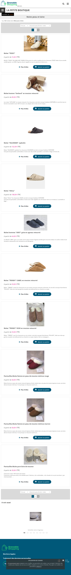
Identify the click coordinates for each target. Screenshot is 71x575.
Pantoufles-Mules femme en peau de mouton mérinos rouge (26, 376)
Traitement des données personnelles (17, 558)
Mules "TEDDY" (9, 53)
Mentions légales (9, 554)
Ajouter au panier (43, 67)
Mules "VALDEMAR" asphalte (14, 143)
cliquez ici (38, 566)
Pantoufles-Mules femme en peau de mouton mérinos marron (27, 424)
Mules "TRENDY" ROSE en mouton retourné (20, 328)
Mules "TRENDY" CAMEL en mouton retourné (20, 280)
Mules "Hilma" (9, 191)
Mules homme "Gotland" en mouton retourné (21, 93)
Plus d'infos (24, 67)
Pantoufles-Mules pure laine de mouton (19, 466)
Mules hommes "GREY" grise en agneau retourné (22, 232)
